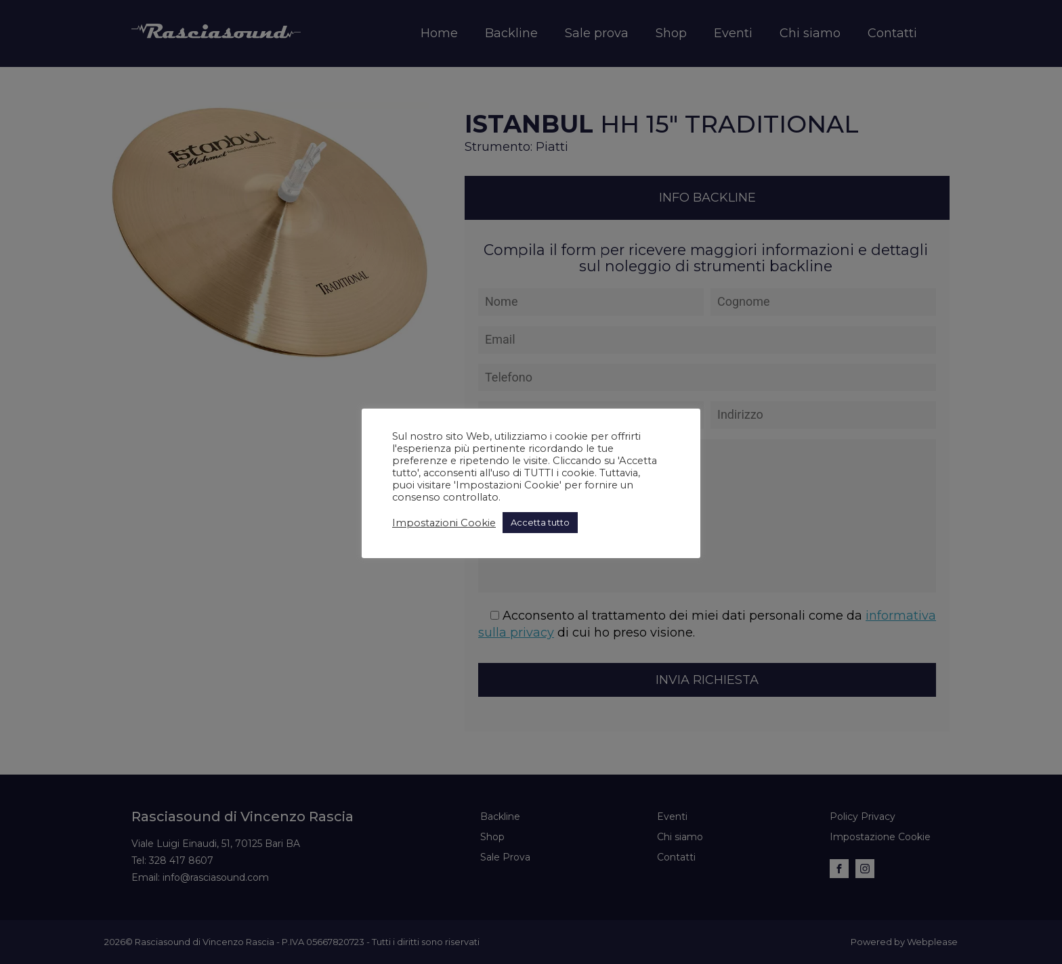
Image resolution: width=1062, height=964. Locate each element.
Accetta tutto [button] (540, 522)
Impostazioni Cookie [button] (444, 523)
